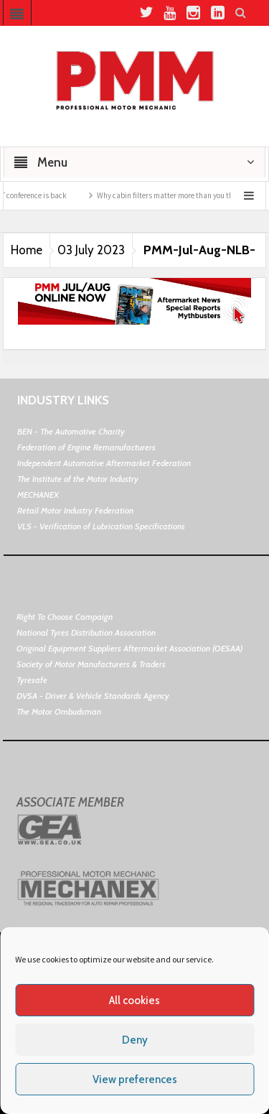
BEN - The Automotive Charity (71, 431)
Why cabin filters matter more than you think (176, 195)
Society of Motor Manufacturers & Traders (91, 664)
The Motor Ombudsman (58, 711)
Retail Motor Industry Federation (75, 510)
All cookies (134, 1000)
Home (26, 250)
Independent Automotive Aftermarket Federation (104, 463)
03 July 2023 (91, 250)
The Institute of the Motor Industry (77, 478)
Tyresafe (31, 679)
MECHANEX (38, 494)
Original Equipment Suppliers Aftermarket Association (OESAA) (129, 648)
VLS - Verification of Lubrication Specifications (101, 526)
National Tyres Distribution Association (86, 632)
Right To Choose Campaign (64, 616)
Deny (135, 1040)
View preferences (135, 1079)
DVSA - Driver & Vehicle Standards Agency (92, 695)
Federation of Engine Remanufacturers (86, 447)
